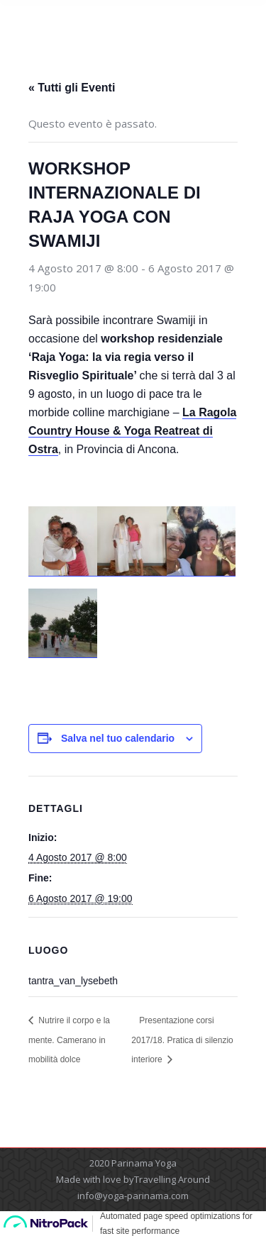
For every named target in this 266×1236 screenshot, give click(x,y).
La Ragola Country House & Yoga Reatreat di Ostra (132, 430)
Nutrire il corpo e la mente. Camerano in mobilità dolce (69, 1039)
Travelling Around (172, 1179)
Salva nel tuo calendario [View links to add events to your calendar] (117, 738)
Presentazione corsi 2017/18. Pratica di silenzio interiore (182, 1039)
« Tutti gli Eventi (71, 88)
